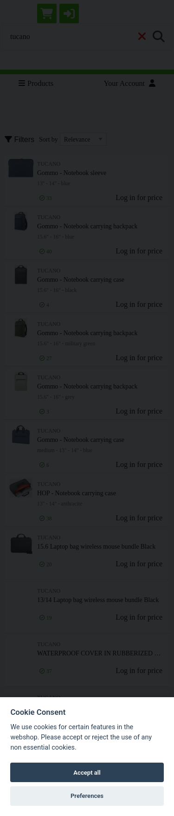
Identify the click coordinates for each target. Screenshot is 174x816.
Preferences (87, 795)
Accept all (86, 772)
